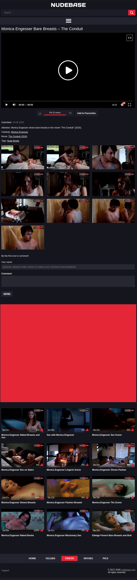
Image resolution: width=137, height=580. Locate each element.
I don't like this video (70, 113)
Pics (105, 558)
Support (5, 570)
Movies (88, 558)
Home (32, 558)
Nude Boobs (13, 141)
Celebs (50, 558)
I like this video (40, 113)
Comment (6, 273)
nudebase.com (128, 569)
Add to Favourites (86, 113)
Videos (69, 558)
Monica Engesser (19, 132)
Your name (6, 262)
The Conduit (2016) (17, 136)
